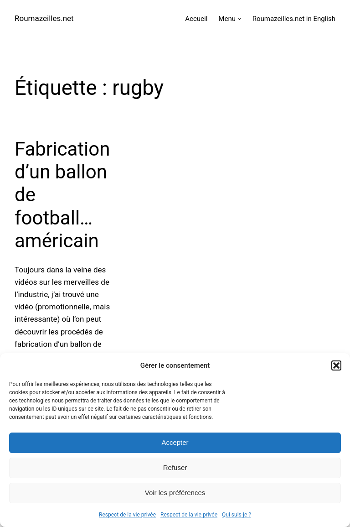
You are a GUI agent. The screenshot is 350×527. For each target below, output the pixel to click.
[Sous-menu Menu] (239, 18)
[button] (336, 365)
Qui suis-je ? (236, 514)
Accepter (174, 442)
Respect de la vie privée (127, 514)
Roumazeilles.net (44, 18)
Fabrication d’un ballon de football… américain (62, 195)
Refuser (175, 467)
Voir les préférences (175, 492)
